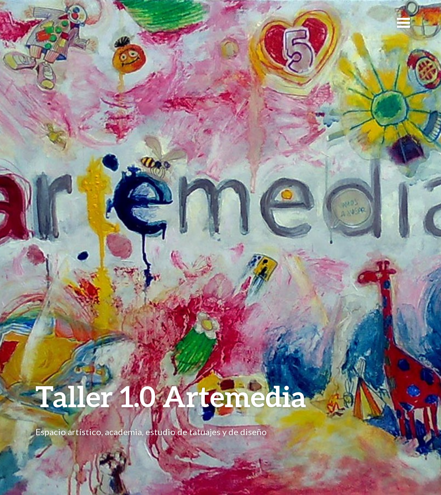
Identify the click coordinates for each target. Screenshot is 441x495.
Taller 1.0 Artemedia (170, 396)
